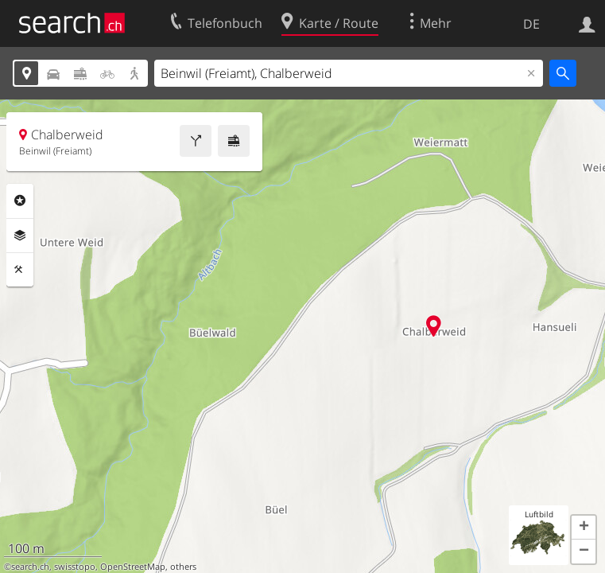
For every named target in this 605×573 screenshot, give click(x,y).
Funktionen (19, 269)
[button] (583, 528)
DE (531, 24)
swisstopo (74, 566)
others (183, 566)
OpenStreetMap (132, 566)
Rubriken (19, 200)
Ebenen (19, 235)
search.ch (30, 566)
